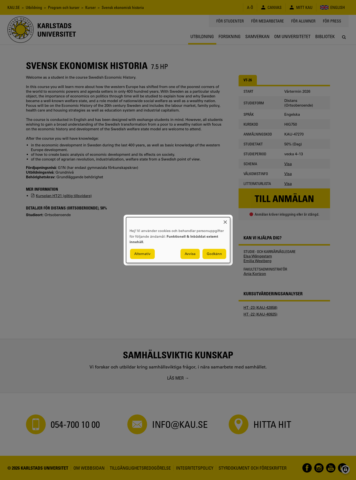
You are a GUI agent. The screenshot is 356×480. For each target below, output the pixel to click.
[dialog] (178, 240)
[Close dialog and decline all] (225, 220)
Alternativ (142, 253)
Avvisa (190, 253)
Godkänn (214, 253)
